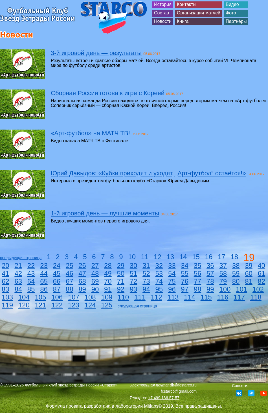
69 (95, 281)
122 (57, 305)
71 (120, 281)
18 (234, 257)
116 (222, 297)
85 (31, 289)
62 (5, 281)
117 (239, 297)
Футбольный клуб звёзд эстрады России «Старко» (71, 385)
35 (197, 265)
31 (146, 265)
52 (146, 273)
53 (159, 273)
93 (133, 289)
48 (95, 273)
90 (95, 289)
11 (145, 257)
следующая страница (137, 306)
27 (95, 265)
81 (248, 281)
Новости (163, 21)
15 (196, 257)
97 (184, 289)
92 (120, 289)
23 (44, 265)
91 (108, 289)
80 (236, 281)
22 (31, 265)
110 (123, 297)
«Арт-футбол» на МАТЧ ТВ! (90, 133)
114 (189, 297)
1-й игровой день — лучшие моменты (105, 213)
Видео (232, 4)
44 (44, 273)
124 (90, 305)
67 (69, 281)
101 (241, 289)
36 (210, 265)
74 (159, 281)
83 (5, 289)
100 (224, 289)
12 (157, 257)
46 (69, 273)
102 (258, 289)
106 (57, 297)
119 (7, 305)
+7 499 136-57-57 (163, 397)
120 (24, 305)
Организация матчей (198, 12)
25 (69, 265)
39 (248, 265)
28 (108, 265)
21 (18, 265)
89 (82, 289)
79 (223, 281)
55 (184, 273)
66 (57, 281)
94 (146, 289)
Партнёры (236, 21)
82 (261, 281)
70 (108, 281)
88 (69, 289)
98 (197, 289)
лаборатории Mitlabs (137, 406)
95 (159, 289)
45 (57, 273)
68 (82, 281)
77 (197, 281)
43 (31, 273)
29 (120, 265)
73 (146, 281)
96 (172, 289)
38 (236, 265)
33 (172, 265)
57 (210, 273)
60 (248, 273)
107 (73, 297)
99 (210, 289)
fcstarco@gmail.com (179, 391)
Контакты (186, 4)
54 (172, 273)
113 (173, 297)
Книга (182, 21)
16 (209, 257)
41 (5, 273)
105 (40, 297)
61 (261, 273)
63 (18, 281)
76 (184, 281)
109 (106, 297)
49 (108, 273)
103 (7, 297)
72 (133, 281)
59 (236, 273)
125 (106, 305)
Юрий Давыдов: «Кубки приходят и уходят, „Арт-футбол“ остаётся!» (148, 173)
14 (183, 257)
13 (170, 257)
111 (140, 297)
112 (156, 297)
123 (73, 305)
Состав (161, 12)
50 (120, 273)
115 (206, 297)
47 (82, 273)
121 (40, 305)
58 (223, 273)
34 (184, 265)
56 (197, 273)
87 (57, 289)
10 (132, 257)
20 (5, 265)
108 (90, 297)
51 (133, 273)
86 (44, 289)
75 (172, 281)
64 (31, 281)
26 (82, 265)
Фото (231, 12)
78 (210, 281)
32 (159, 265)
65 (44, 281)
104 (24, 297)
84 (18, 289)
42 (18, 273)
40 (261, 265)
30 (133, 265)
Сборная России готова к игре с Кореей (107, 93)
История (163, 4)
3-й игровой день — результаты (96, 52)
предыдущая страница (20, 257)
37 (223, 265)
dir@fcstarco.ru (183, 385)
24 (57, 265)
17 (221, 257)
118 (256, 297)
